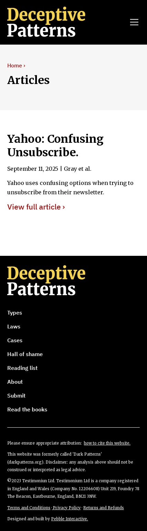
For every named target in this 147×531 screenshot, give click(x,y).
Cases (14, 340)
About (15, 381)
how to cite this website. (107, 443)
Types (14, 312)
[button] (133, 22)
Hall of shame (25, 354)
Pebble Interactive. (69, 518)
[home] (56, 22)
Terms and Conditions (28, 507)
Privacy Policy (66, 507)
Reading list (22, 367)
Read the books (27, 409)
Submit (16, 395)
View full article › (36, 207)
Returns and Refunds (103, 507)
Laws (13, 326)
